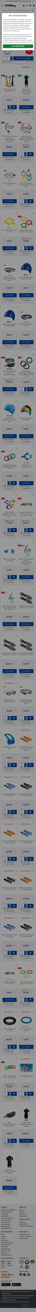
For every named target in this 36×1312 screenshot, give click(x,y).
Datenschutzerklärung (9, 42)
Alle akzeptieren (18, 46)
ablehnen (8, 38)
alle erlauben (20, 29)
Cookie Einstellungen (20, 34)
